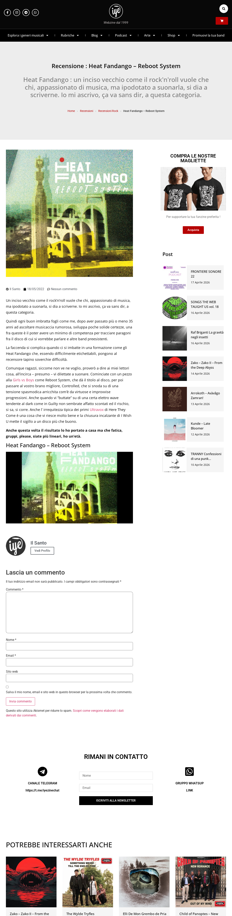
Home (71, 111)
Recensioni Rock (108, 111)
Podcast (123, 35)
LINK (189, 790)
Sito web (12, 671)
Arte (150, 35)
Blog (97, 35)
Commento (14, 589)
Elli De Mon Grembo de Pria (144, 913)
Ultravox (97, 409)
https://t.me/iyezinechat (42, 790)
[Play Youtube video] (69, 487)
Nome (11, 639)
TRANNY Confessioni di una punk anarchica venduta (206, 459)
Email (11, 655)
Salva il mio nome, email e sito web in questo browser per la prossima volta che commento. (69, 692)
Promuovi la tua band (208, 35)
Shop (174, 35)
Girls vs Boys (23, 380)
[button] (223, 8)
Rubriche (70, 35)
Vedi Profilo (42, 550)
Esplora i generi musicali (28, 35)
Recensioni (86, 111)
